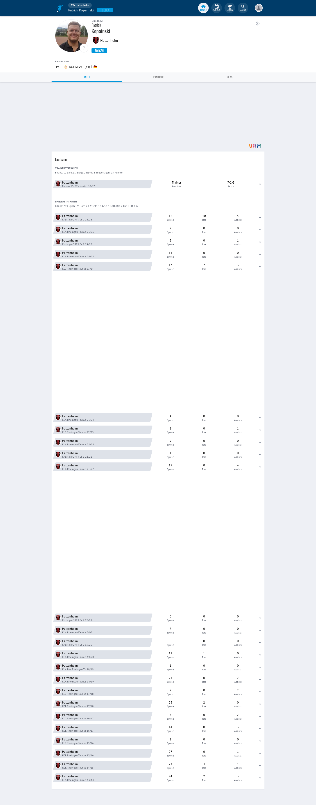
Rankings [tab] (158, 77)
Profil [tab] (87, 77)
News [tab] (230, 77)
